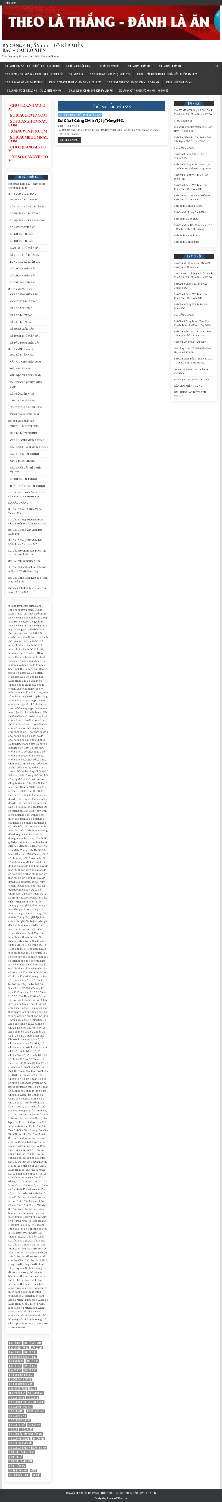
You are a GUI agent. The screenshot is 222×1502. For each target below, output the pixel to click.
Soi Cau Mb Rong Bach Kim (179, 82)
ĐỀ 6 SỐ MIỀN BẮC (21, 315)
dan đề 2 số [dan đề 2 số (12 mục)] (30, 1352)
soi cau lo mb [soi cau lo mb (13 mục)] (16, 1411)
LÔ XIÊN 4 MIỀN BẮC (23, 282)
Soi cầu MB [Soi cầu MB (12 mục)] (38, 1438)
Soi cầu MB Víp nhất (109, 66)
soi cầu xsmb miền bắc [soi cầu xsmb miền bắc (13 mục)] (20, 1443)
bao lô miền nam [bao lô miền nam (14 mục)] (32, 1343)
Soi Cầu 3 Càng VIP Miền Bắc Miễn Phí (24, 82)
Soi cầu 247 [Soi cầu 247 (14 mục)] (26, 1429)
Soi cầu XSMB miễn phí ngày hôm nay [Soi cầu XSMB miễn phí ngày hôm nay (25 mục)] (27, 1447)
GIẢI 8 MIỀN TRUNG (22, 460)
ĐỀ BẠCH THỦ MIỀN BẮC (25, 335)
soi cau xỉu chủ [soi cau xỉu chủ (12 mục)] (17, 1425)
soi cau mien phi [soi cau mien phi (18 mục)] (17, 1416)
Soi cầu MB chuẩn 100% (78, 66)
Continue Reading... (70, 140)
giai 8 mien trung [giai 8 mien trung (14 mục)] (18, 1388)
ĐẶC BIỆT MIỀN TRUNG (24, 454)
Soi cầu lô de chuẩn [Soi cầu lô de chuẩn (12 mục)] (19, 1438)
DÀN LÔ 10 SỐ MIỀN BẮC (25, 247)
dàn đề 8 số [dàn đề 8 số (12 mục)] (30, 1370)
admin (61, 126)
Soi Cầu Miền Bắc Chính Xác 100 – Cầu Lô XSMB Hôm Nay (33, 90)
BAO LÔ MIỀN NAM (22, 354)
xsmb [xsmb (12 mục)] (33, 1470)
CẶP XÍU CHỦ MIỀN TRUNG (27, 440)
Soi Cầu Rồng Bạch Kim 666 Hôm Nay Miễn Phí (90, 90)
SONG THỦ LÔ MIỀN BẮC (25, 261)
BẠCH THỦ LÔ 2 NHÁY (23, 199)
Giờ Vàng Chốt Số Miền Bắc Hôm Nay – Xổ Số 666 (143, 90)
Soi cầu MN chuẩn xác (139, 66)
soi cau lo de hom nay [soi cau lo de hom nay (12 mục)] (20, 1407)
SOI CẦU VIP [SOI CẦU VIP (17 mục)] (34, 1425)
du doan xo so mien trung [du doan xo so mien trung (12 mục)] (22, 1356)
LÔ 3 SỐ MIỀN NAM (22, 393)
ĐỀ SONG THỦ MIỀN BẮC (25, 254)
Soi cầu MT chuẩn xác (170, 66)
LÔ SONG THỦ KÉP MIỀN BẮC (28, 206)
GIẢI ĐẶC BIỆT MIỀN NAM (25, 375)
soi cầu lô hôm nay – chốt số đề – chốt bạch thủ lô (32, 66)
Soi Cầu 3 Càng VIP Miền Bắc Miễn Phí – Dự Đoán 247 (75, 82)
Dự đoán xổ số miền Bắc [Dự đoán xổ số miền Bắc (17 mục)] (21, 1384)
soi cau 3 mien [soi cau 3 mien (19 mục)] (16, 1397)
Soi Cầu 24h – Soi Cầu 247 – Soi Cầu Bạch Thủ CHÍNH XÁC (34, 74)
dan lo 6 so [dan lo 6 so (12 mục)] (15, 1352)
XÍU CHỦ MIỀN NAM (23, 400)
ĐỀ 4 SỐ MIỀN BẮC (21, 308)
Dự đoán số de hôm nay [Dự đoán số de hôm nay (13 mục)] (21, 1375)
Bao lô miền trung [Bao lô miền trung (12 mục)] (18, 1347)
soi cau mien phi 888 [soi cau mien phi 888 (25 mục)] (19, 1420)
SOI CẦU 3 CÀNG (76, 74)
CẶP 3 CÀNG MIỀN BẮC (24, 294)
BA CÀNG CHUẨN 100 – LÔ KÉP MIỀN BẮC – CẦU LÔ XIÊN (42, 47)
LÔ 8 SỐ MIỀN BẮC (21, 241)
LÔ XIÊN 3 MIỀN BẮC (23, 275)
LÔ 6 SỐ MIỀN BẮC (21, 234)
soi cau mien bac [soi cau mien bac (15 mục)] (35, 1411)
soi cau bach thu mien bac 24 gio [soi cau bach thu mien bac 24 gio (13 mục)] (26, 1402)
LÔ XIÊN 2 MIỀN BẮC (23, 268)
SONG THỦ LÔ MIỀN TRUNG (27, 486)
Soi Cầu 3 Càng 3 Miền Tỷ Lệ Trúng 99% (110, 74)
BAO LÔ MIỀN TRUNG (23, 433)
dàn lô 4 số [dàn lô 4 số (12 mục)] (15, 1366)
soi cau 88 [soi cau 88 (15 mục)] (32, 1397)
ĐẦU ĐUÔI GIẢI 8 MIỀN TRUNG (29, 447)
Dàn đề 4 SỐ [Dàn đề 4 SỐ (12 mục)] (30, 1366)
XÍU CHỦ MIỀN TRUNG (24, 426)
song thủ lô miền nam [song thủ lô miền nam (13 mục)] (20, 1461)
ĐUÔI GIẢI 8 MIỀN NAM (24, 414)
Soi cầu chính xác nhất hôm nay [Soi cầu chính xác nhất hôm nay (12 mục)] (25, 1434)
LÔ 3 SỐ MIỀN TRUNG (23, 479)
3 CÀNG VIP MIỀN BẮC (23, 301)
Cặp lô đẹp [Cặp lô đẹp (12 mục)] (37, 1347)
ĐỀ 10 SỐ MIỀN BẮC (22, 328)
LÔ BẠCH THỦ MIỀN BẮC (25, 213)
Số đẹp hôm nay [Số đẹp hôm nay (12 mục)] (17, 1466)
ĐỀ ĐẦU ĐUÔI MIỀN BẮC (25, 342)
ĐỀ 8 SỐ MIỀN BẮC (21, 322)
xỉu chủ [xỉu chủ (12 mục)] (36, 1475)
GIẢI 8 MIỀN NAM (21, 368)
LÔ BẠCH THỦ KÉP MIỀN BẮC (28, 220)
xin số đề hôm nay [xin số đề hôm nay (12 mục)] (18, 1470)
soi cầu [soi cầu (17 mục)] (13, 1429)
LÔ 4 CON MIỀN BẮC (22, 227)
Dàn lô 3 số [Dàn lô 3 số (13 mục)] (32, 1361)
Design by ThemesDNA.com (111, 1498)
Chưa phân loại (183, 120)
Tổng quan (10, 3)
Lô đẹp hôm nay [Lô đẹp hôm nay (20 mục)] (17, 1393)
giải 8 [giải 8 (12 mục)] (33, 1388)
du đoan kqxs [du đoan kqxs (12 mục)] (16, 1361)
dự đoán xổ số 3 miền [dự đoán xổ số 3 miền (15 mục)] (20, 1379)
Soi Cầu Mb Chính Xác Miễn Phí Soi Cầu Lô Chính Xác (133, 82)
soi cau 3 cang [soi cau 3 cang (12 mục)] (35, 1393)
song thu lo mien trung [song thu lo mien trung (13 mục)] (21, 1452)
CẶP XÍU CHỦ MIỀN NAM (25, 361)
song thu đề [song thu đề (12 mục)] (15, 1457)
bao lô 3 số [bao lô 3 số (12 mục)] (15, 1343)
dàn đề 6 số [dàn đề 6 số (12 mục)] (15, 1370)
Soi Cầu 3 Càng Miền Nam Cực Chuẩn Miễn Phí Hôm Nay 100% (167, 74)
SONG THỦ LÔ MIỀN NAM (26, 407)
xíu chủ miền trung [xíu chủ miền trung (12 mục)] (19, 1475)
